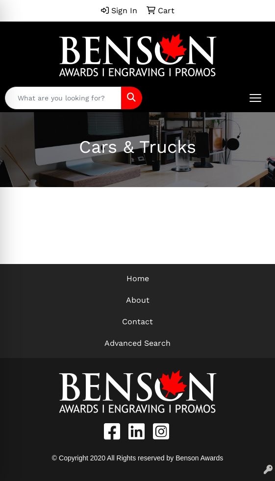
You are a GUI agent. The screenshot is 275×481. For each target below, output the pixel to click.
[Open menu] (255, 98)
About (138, 300)
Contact (137, 321)
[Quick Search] (63, 98)
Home (137, 278)
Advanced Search (137, 343)
